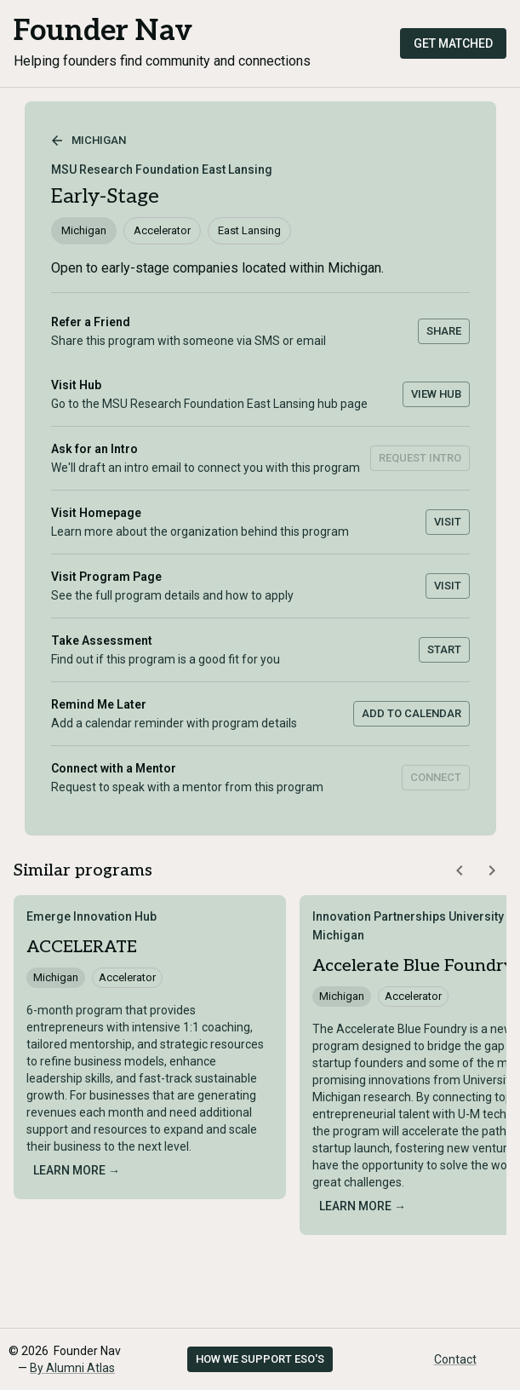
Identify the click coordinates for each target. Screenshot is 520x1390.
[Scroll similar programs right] (491, 870)
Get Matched (453, 43)
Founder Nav (103, 31)
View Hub (436, 394)
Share (443, 331)
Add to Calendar (411, 713)
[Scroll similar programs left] (459, 870)
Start (444, 649)
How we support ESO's (260, 1359)
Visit (447, 521)
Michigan (88, 140)
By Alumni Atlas (72, 1368)
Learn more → (76, 1170)
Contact (455, 1359)
